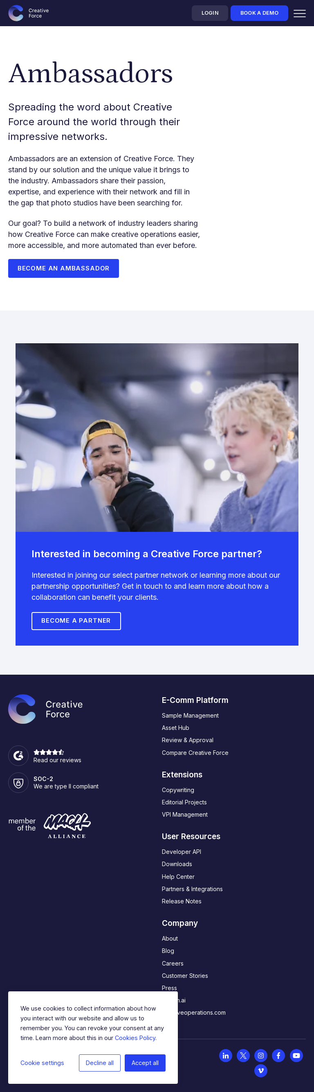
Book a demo (259, 13)
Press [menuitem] (169, 988)
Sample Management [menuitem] (190, 715)
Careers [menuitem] (173, 963)
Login (210, 13)
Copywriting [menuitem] (178, 789)
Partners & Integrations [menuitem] (192, 888)
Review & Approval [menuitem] (187, 740)
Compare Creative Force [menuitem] (195, 752)
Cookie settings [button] (42, 1062)
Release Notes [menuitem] (182, 901)
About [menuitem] (170, 938)
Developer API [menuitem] (181, 852)
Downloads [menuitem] (177, 864)
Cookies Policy (135, 1037)
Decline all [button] (100, 1062)
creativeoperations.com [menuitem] (194, 1012)
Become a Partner (76, 621)
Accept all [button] (145, 1062)
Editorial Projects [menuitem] (184, 802)
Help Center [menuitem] (178, 876)
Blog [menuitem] (168, 951)
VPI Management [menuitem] (185, 814)
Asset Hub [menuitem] (175, 728)
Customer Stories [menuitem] (185, 975)
